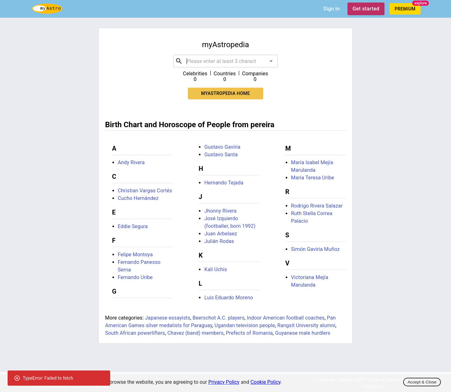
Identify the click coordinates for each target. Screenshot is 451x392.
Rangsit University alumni (306, 325)
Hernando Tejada (223, 183)
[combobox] (225, 61)
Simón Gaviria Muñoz (315, 249)
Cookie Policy (266, 382)
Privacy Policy (224, 382)
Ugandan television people (244, 325)
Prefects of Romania (249, 333)
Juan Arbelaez (220, 234)
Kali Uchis (215, 269)
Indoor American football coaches (285, 318)
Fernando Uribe (135, 277)
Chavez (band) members (195, 333)
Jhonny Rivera (220, 211)
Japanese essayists (167, 318)
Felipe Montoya (135, 255)
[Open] (271, 61)
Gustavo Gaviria (222, 147)
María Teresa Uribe (312, 178)
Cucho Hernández (138, 198)
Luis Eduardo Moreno (228, 298)
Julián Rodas (219, 241)
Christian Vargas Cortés (145, 191)
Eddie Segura (133, 226)
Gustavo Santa (221, 155)
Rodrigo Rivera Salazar (317, 206)
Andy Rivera (131, 162)
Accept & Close (422, 382)
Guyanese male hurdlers (302, 333)
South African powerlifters (135, 333)
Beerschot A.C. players (219, 318)
